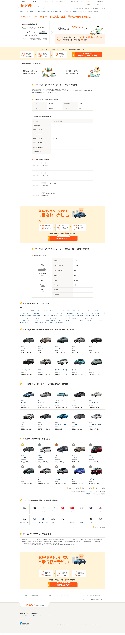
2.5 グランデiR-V (34, 322)
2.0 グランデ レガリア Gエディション (75, 313)
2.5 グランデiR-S (24, 322)
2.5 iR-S (98, 315)
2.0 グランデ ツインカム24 (92, 311)
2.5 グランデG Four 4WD (86, 320)
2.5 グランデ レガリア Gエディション (29, 320)
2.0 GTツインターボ (24, 311)
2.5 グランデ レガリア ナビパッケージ (48, 320)
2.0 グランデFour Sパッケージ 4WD (41, 315)
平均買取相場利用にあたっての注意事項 (95, 494)
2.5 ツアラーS (43, 322)
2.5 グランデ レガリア (89, 318)
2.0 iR (32, 311)
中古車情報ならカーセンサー (25, 615)
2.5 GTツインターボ (89, 315)
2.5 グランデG (75, 320)
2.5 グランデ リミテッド (76, 318)
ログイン (90, 4)
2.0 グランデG (54, 315)
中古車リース (35, 615)
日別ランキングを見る (74, 488)
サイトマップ (102, 8)
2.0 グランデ (39, 311)
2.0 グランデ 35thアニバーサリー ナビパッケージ (72, 311)
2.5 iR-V (22, 318)
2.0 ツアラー (63, 315)
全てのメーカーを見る (100, 527)
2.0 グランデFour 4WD (25, 315)
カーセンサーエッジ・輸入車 (45, 615)
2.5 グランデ (28, 318)
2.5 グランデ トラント (63, 318)
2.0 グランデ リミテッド (25, 313)
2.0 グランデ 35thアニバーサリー (51, 311)
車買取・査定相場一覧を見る (78, 491)
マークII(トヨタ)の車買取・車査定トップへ (93, 599)
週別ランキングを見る (87, 488)
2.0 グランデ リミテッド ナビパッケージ (42, 313)
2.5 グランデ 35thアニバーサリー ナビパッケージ (44, 318)
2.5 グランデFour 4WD (64, 320)
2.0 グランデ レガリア (59, 313)
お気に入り (100, 4)
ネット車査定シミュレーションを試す (96, 491)
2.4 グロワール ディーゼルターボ (75, 315)
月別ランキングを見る (100, 488)
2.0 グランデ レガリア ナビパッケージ (95, 313)
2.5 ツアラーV (51, 322)
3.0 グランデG (59, 322)
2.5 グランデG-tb (98, 320)
